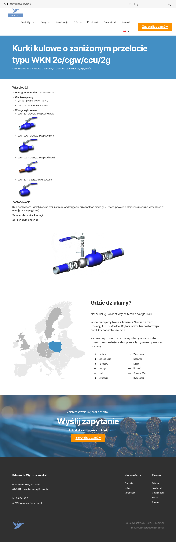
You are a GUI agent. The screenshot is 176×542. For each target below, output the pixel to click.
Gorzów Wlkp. (140, 374)
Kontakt (126, 22)
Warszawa (138, 355)
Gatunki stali (110, 22)
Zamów (155, 502)
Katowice (138, 360)
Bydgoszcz (139, 379)
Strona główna (19, 68)
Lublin (136, 365)
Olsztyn (103, 369)
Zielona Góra (105, 360)
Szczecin (103, 379)
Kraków (103, 355)
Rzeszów (104, 365)
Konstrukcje (62, 22)
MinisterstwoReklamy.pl (151, 527)
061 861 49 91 (23, 498)
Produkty (25, 22)
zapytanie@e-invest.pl (18, 4)
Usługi (43, 22)
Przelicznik (92, 22)
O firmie (78, 22)
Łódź (101, 374)
